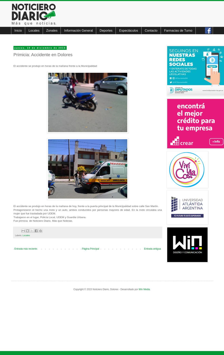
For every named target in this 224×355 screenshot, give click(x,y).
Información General (78, 30)
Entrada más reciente (25, 248)
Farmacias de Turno (178, 30)
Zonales (52, 30)
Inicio (18, 30)
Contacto (151, 30)
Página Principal (90, 248)
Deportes (106, 30)
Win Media (144, 289)
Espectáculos (128, 30)
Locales (33, 30)
